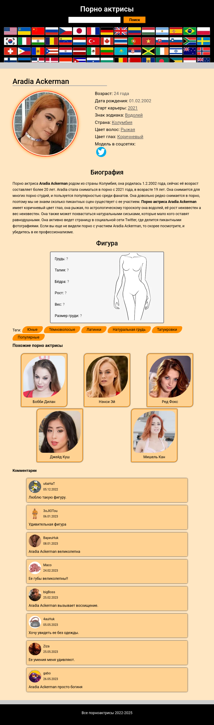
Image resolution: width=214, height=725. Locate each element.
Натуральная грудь (129, 329)
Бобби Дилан (44, 402)
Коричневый (130, 136)
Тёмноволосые (62, 329)
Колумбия (122, 122)
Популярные (28, 337)
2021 (133, 107)
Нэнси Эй (107, 402)
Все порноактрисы (98, 713)
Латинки (94, 329)
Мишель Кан (154, 457)
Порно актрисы (107, 9)
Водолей (134, 115)
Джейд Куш (60, 457)
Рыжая (128, 129)
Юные (32, 329)
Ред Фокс (170, 402)
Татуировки (167, 329)
